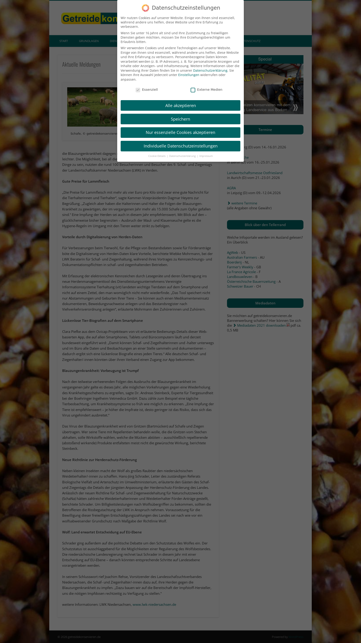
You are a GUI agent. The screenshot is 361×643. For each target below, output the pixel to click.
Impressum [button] (206, 150)
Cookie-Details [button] (157, 150)
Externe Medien (206, 84)
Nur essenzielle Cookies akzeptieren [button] (180, 127)
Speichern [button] (180, 113)
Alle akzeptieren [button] (180, 100)
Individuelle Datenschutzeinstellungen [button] (181, 140)
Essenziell (147, 84)
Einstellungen (188, 69)
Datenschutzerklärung (210, 65)
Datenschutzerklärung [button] (182, 150)
